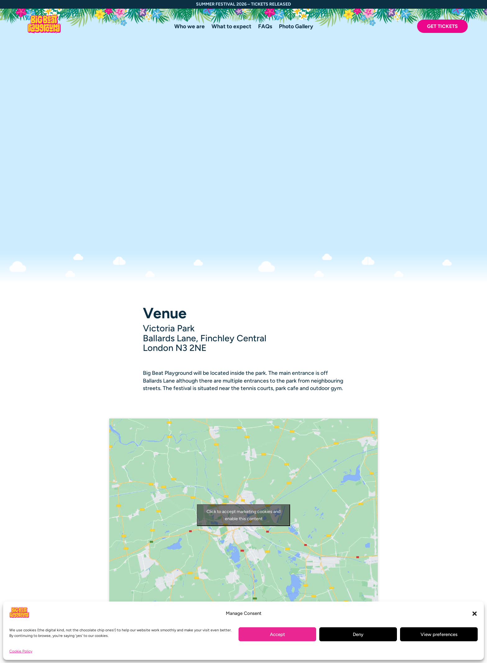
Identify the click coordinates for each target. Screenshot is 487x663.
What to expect (231, 27)
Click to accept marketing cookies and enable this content (243, 302)
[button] (474, 614)
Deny (358, 634)
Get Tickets (442, 26)
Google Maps (243, 411)
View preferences (439, 634)
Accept (277, 634)
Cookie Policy (20, 651)
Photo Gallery (296, 27)
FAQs (265, 27)
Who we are (189, 27)
